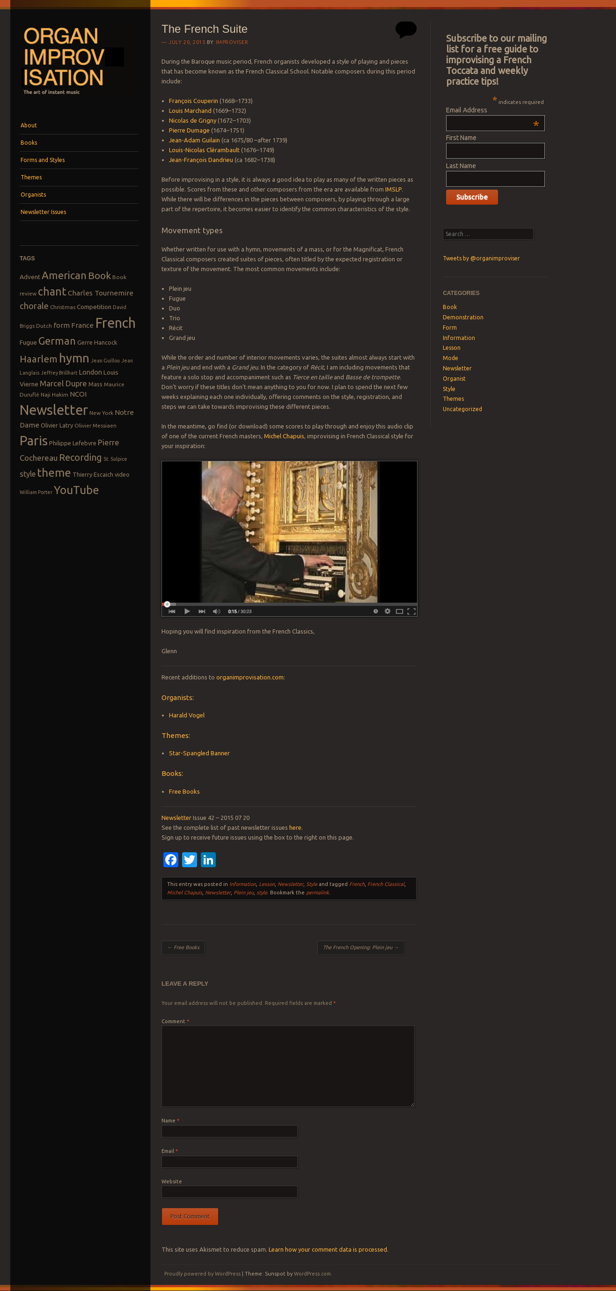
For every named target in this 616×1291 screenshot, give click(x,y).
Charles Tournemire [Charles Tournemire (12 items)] (100, 293)
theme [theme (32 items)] (54, 472)
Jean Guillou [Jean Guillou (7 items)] (105, 360)
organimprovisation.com (250, 677)
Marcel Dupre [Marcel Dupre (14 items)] (63, 383)
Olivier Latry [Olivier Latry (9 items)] (57, 425)
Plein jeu (244, 892)
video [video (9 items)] (122, 474)
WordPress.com (312, 1273)
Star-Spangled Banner (199, 753)
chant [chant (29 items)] (52, 291)
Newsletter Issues (43, 212)
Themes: (175, 735)
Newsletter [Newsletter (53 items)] (54, 409)
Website (171, 1181)
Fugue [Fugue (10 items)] (28, 342)
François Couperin (193, 100)
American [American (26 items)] (64, 275)
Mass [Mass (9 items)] (95, 384)
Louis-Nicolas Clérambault (204, 150)
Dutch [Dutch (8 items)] (44, 326)
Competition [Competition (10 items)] (94, 306)
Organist (454, 379)
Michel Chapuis (284, 436)
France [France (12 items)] (82, 325)
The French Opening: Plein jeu (361, 947)
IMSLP (393, 189)
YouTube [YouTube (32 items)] (76, 489)
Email (169, 1151)
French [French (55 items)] (115, 323)
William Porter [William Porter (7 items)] (36, 492)
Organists (33, 195)
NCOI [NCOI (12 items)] (78, 394)
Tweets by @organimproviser (481, 258)
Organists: (177, 697)
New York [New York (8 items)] (101, 413)
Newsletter (176, 817)
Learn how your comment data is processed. (329, 1249)
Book (450, 307)
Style (311, 884)
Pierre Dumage (189, 130)
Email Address (492, 110)
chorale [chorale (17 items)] (34, 306)
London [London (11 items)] (90, 372)
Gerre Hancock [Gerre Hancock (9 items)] (97, 342)
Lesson (267, 884)
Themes (31, 177)
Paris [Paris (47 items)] (34, 440)
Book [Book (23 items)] (99, 275)
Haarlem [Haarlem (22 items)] (39, 359)
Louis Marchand (190, 110)
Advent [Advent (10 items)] (30, 276)
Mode (450, 358)
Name (170, 1120)
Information (242, 884)
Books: (172, 773)
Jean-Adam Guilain (194, 140)
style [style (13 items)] (28, 474)
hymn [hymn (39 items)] (74, 358)
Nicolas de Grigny (192, 120)
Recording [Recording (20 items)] (80, 457)
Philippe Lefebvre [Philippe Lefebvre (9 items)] (72, 443)
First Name (461, 137)
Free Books (184, 791)
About (29, 125)
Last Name (461, 166)
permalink (317, 892)
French (357, 884)
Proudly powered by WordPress (202, 1273)
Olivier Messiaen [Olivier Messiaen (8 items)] (95, 425)
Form (450, 328)
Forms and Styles (43, 160)
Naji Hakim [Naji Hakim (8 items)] (54, 394)
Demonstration (463, 317)
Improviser (232, 42)
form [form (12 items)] (61, 325)
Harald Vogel (187, 715)
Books (29, 143)
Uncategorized (462, 409)
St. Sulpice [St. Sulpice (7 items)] (115, 459)
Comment (175, 1021)
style (262, 892)
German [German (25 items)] (57, 341)
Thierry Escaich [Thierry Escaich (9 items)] (93, 474)
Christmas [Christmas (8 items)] (62, 307)
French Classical (385, 884)
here (295, 827)
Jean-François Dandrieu (201, 159)
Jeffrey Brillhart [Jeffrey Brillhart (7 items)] (59, 373)
